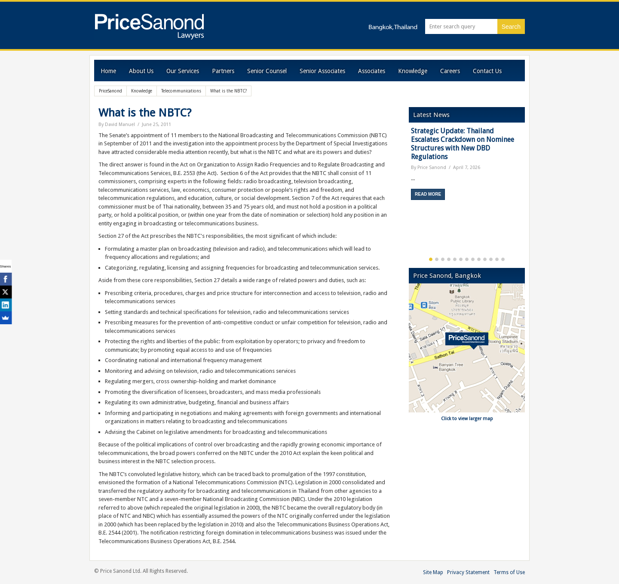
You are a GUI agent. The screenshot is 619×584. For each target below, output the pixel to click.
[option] (467, 167)
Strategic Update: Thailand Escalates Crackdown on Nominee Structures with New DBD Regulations (462, 144)
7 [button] (467, 259)
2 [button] (436, 259)
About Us (141, 71)
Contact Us (487, 71)
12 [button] (497, 259)
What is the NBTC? (144, 112)
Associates (371, 71)
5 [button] (455, 259)
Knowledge (412, 71)
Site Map (433, 572)
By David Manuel (116, 124)
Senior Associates (322, 71)
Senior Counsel (267, 71)
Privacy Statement (468, 572)
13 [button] (503, 259)
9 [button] (479, 259)
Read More (428, 194)
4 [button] (448, 259)
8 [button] (473, 259)
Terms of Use (509, 572)
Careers (450, 71)
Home (108, 71)
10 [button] (485, 259)
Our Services (182, 71)
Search (511, 26)
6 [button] (461, 259)
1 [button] (430, 259)
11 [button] (491, 259)
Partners (223, 71)
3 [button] (442, 259)
